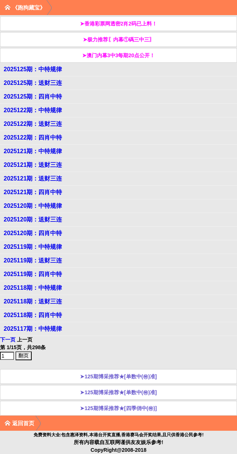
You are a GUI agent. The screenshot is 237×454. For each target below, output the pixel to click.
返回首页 (19, 423)
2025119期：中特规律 (33, 247)
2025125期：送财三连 (33, 83)
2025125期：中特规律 (33, 69)
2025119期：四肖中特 (33, 274)
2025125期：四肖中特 (33, 96)
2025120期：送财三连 (33, 219)
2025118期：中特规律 (33, 288)
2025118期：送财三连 (33, 301)
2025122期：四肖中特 (33, 137)
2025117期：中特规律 (33, 329)
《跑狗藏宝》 (24, 7)
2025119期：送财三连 (33, 260)
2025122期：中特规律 (33, 110)
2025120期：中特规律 (33, 206)
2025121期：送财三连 (33, 165)
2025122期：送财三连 (33, 124)
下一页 (7, 340)
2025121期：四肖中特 (33, 192)
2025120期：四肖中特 (33, 233)
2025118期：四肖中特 (33, 315)
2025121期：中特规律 (33, 151)
